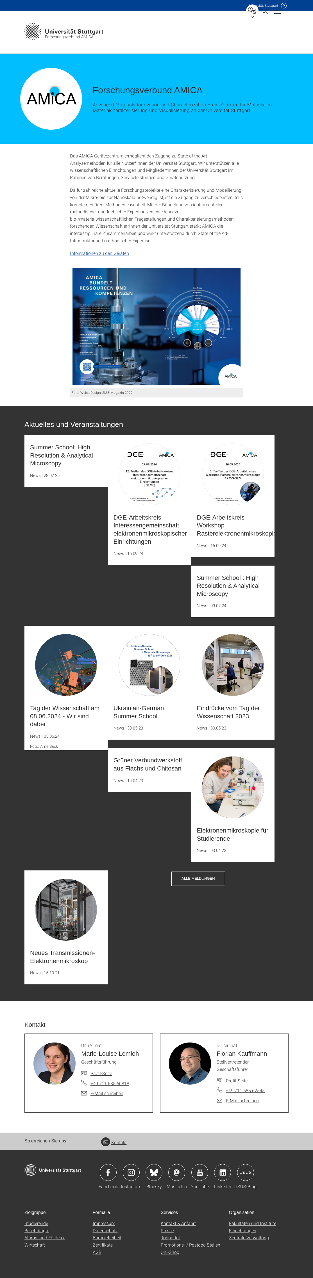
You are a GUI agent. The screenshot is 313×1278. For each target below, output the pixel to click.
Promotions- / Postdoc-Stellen (190, 1245)
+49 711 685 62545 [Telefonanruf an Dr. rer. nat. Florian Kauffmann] (245, 1090)
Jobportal (170, 1237)
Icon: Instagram (131, 1172)
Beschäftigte (36, 1230)
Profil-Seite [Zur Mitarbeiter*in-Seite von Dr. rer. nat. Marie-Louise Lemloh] (101, 1073)
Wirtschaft (34, 1245)
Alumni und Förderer (44, 1237)
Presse (167, 1230)
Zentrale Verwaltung (249, 1237)
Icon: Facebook (108, 1172)
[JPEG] (156, 326)
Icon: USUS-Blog (245, 1172)
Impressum (104, 1223)
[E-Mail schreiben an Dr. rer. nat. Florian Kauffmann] (238, 1100)
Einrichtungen (242, 1230)
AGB (97, 1252)
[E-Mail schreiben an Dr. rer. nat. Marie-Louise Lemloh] (102, 1093)
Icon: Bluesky (154, 1172)
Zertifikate (103, 1245)
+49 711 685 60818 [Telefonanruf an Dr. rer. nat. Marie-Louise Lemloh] (109, 1083)
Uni (263, 5)
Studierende (36, 1223)
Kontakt (114, 1142)
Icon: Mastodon (176, 1172)
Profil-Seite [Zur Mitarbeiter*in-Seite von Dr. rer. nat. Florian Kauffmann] (237, 1080)
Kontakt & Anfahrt (178, 1223)
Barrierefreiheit (107, 1237)
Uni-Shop (170, 1252)
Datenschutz (105, 1230)
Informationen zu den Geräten (99, 253)
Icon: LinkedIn (222, 1172)
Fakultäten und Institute (252, 1223)
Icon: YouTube (199, 1172)
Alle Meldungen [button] (198, 878)
